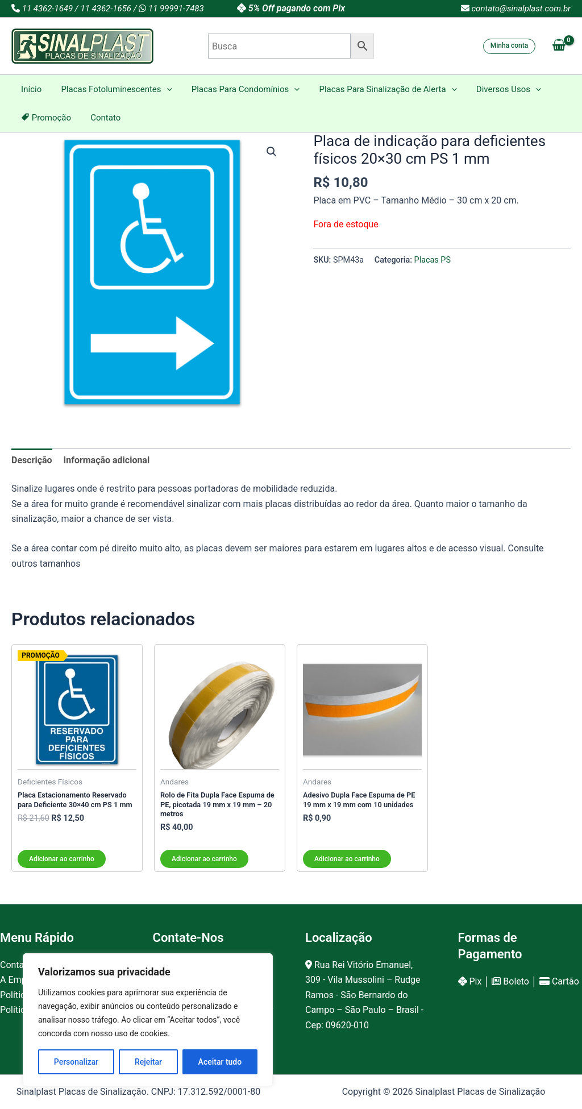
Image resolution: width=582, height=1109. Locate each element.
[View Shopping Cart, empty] (559, 46)
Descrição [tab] (31, 460)
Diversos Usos (497, 89)
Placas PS (432, 260)
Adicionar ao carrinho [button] (61, 859)
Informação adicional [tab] (107, 460)
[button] (509, 46)
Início (30, 89)
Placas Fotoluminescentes (112, 89)
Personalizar (76, 1061)
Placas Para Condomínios (239, 89)
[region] (148, 1019)
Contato (102, 118)
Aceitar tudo (220, 1061)
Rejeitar (148, 1061)
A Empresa (22, 979)
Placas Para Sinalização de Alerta (379, 89)
